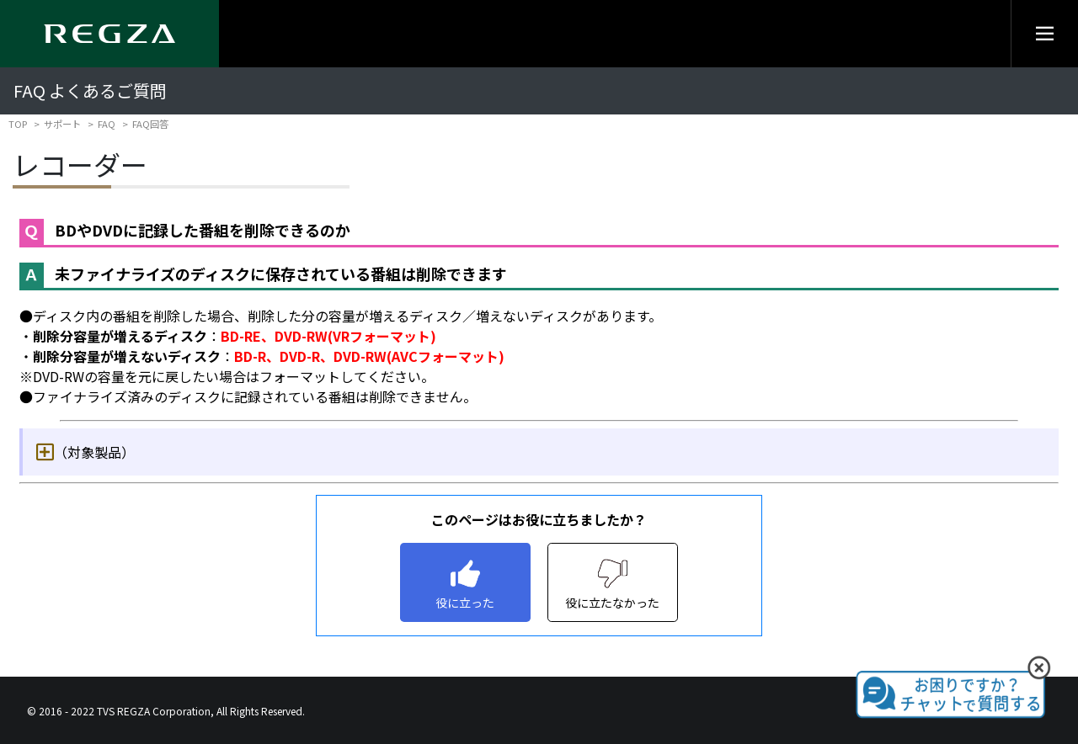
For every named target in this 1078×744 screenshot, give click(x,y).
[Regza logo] (109, 33)
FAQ (106, 123)
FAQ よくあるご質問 (90, 90)
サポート (62, 123)
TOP (17, 123)
